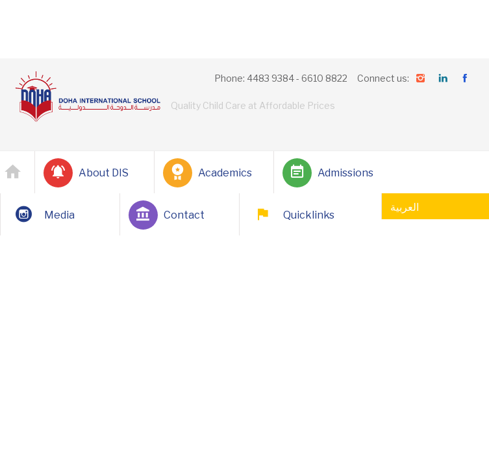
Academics (207, 172)
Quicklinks (291, 215)
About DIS (86, 172)
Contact (167, 215)
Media (42, 215)
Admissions (327, 172)
